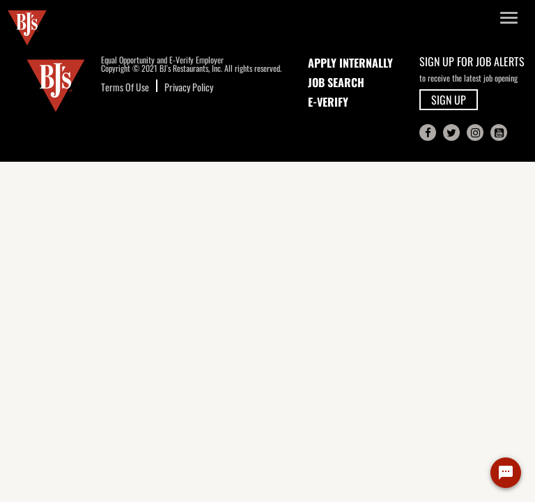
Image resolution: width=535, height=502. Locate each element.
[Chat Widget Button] (505, 472)
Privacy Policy (188, 86)
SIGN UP (448, 99)
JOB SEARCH (336, 82)
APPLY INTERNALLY (350, 62)
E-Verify (328, 101)
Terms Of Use (125, 86)
